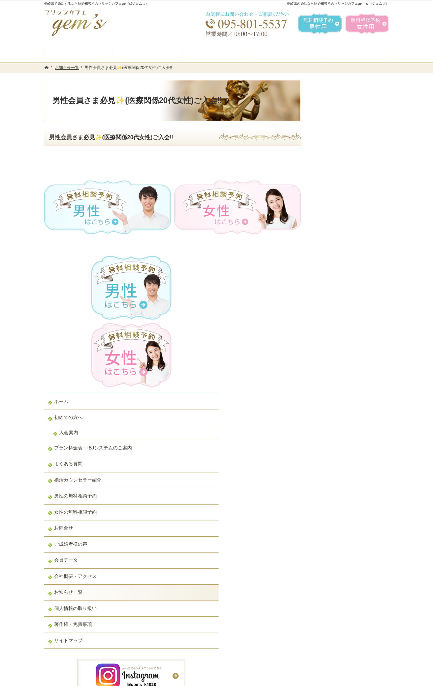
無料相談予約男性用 (320, 24)
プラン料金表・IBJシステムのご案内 (350, 274)
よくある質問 (332, 293)
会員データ (330, 390)
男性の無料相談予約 (339, 325)
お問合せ (327, 358)
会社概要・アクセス (339, 406)
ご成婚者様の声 (334, 374)
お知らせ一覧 (332, 422)
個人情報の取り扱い (339, 438)
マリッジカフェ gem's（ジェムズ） (136, 679)
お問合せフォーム (341, 651)
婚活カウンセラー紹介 (341, 310)
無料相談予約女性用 (367, 24)
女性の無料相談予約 (339, 342)
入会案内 (332, 256)
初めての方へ (332, 241)
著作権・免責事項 (337, 454)
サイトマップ (332, 470)
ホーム (325, 225)
